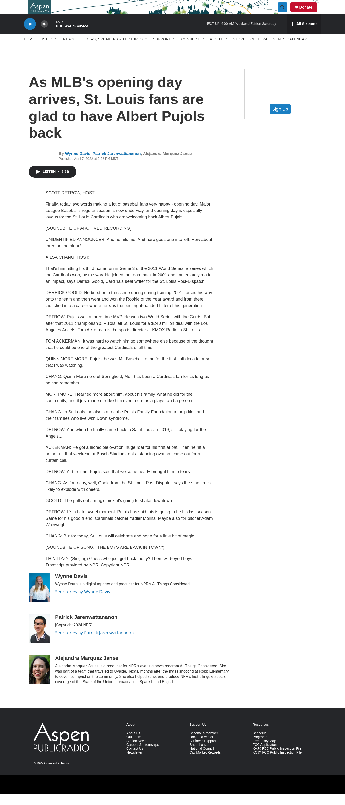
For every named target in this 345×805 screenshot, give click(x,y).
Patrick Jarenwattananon (116, 164)
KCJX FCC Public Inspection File (277, 763)
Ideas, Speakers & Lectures (114, 50)
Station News (136, 752)
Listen (46, 50)
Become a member (204, 744)
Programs (260, 748)
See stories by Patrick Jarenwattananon (94, 643)
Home (29, 50)
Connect (190, 50)
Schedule (260, 744)
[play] (30, 35)
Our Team (133, 748)
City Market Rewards (205, 763)
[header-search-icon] (284, 12)
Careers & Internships (142, 755)
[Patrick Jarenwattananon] (39, 639)
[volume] (44, 34)
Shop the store (200, 755)
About (216, 50)
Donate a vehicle (202, 748)
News (68, 50)
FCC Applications (265, 755)
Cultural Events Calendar (278, 50)
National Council (202, 759)
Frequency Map (264, 752)
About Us (133, 744)
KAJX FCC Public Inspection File (277, 759)
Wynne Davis (77, 164)
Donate (308, 12)
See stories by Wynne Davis (82, 602)
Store (239, 50)
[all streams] (304, 34)
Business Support (203, 752)
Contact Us (134, 759)
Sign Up (280, 120)
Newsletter (134, 763)
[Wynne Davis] (39, 598)
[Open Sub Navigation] (56, 50)
